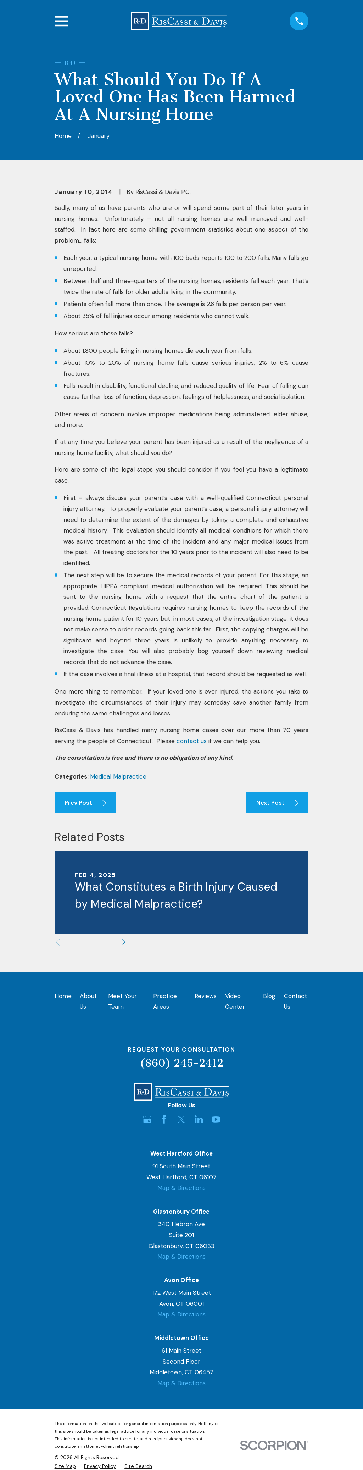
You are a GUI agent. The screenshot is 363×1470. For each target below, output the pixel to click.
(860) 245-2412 (181, 1063)
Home (63, 996)
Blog (269, 996)
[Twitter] (181, 1119)
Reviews (206, 996)
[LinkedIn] (199, 1119)
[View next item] (123, 942)
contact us (192, 741)
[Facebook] (164, 1119)
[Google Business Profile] (147, 1119)
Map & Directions (181, 1188)
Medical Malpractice (118, 776)
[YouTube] (216, 1119)
